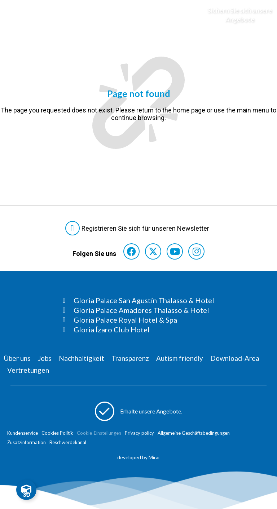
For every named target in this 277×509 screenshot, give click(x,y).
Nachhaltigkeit (81, 358)
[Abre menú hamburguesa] (14, 14)
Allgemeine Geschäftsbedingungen (194, 433)
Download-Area (234, 358)
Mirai (154, 457)
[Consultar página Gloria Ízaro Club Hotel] (138, 329)
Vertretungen (28, 370)
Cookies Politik (57, 433)
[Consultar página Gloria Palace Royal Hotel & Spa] (138, 319)
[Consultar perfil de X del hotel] (153, 251)
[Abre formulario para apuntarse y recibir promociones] (235, 15)
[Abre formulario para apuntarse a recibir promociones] (138, 411)
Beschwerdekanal (67, 442)
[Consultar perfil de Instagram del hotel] (196, 251)
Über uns (17, 358)
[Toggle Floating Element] (26, 490)
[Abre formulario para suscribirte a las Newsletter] (139, 228)
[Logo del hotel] (131, 15)
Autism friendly (179, 358)
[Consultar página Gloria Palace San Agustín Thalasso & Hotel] (138, 300)
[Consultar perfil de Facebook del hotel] (131, 251)
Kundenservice (22, 433)
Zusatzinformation (26, 442)
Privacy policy (139, 433)
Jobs (45, 358)
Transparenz (130, 358)
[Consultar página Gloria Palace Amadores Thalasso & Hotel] (138, 310)
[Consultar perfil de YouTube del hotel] (175, 251)
